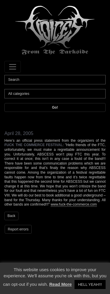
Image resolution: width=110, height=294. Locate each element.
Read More (60, 284)
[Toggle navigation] (12, 67)
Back (12, 216)
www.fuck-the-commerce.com (74, 204)
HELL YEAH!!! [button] (90, 284)
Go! (55, 107)
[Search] (55, 79)
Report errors (18, 229)
